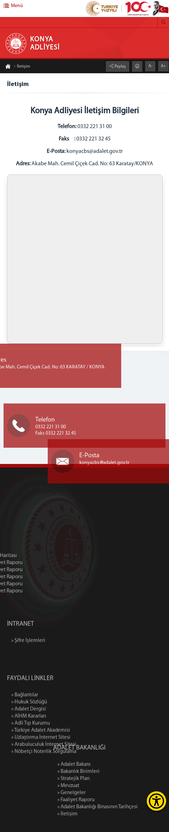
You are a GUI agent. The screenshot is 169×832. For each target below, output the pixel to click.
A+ (163, 66)
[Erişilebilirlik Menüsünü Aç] (156, 801)
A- (150, 66)
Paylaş (119, 66)
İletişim (21, 66)
